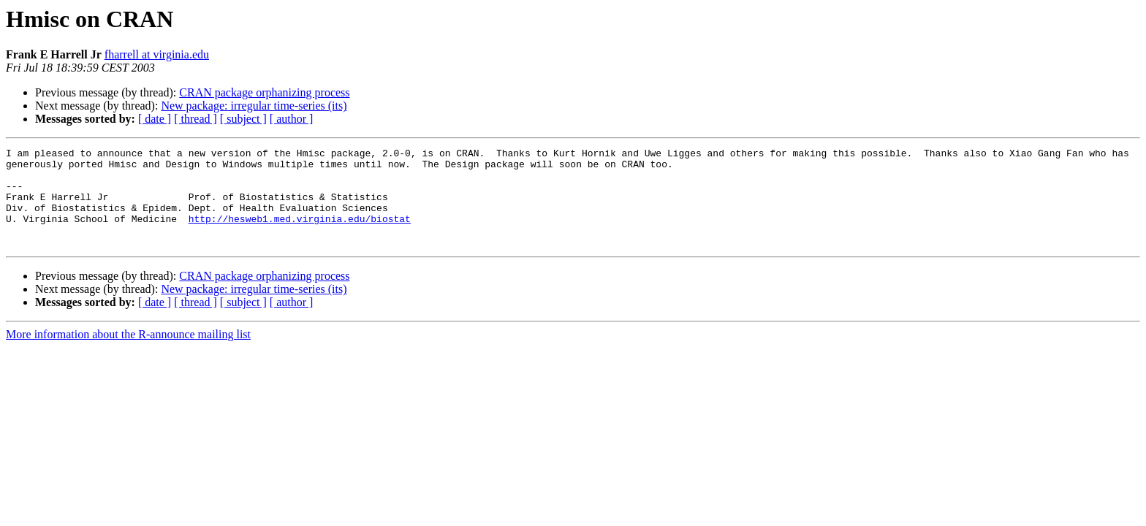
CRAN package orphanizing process (264, 92)
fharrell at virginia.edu (157, 54)
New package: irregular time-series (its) (253, 105)
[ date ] (154, 119)
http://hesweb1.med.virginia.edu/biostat (300, 233)
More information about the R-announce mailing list (128, 354)
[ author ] (292, 119)
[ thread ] (195, 119)
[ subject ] (243, 119)
